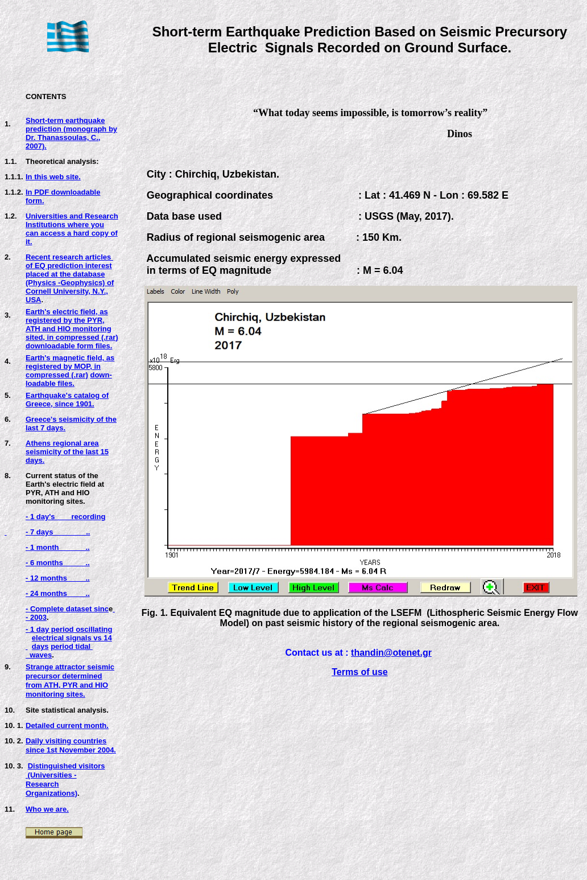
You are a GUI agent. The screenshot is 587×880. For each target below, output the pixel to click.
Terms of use (359, 672)
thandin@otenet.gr (391, 652)
